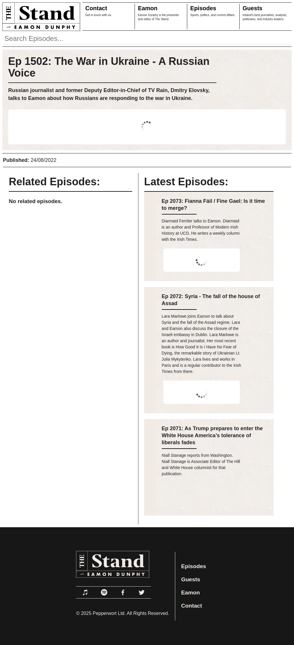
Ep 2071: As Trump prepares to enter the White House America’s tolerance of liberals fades (212, 435)
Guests (252, 8)
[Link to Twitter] (141, 592)
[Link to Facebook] (123, 592)
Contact (96, 8)
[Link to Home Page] (40, 16)
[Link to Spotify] (104, 592)
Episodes (203, 8)
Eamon (147, 8)
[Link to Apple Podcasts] (85, 592)
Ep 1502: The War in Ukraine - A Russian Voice (108, 67)
